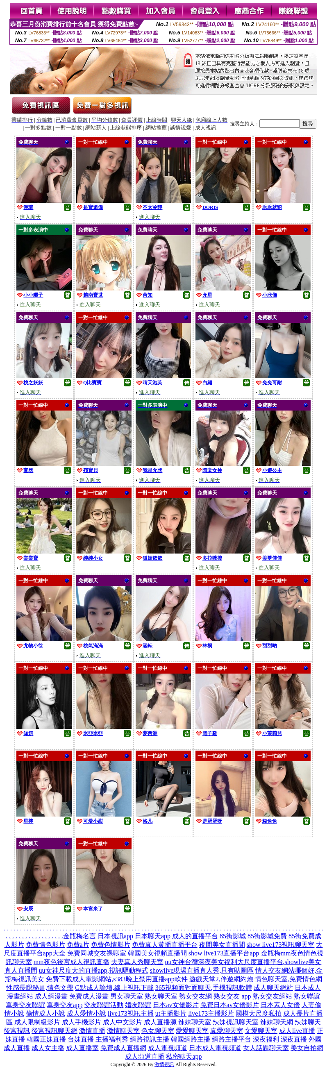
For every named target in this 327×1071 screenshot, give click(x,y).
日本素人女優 (280, 1004)
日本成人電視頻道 (215, 1047)
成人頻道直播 (144, 1056)
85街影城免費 (267, 936)
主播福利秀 (111, 1039)
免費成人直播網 (123, 1047)
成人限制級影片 (37, 1022)
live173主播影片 (211, 1013)
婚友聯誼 (138, 1004)
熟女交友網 (195, 996)
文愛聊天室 (261, 1030)
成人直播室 (82, 1047)
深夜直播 (294, 1039)
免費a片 (78, 944)
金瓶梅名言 (79, 936)
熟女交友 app (232, 996)
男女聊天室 (126, 996)
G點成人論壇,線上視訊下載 (114, 987)
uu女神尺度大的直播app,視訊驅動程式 (93, 970)
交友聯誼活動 (103, 1004)
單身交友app (64, 1004)
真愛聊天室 (226, 1030)
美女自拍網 (307, 1047)
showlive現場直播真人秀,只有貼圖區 (202, 970)
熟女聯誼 (307, 996)
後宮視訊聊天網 (54, 1030)
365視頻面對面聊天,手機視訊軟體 (203, 987)
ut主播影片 (170, 1013)
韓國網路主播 (190, 1039)
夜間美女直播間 (222, 944)
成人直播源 (160, 1022)
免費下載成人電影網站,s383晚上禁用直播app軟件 (116, 979)
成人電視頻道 (167, 1047)
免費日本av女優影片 (229, 1004)
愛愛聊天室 (192, 1030)
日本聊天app (152, 936)
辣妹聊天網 (276, 1022)
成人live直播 (297, 1030)
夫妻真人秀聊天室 (137, 961)
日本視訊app (115, 936)
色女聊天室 (157, 1030)
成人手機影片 (81, 1022)
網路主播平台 (231, 1039)
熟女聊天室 (161, 996)
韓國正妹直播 (46, 1039)
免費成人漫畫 (89, 996)
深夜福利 (266, 1039)
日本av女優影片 (175, 1004)
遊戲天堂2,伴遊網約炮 (221, 979)
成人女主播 (48, 1047)
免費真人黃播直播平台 (165, 944)
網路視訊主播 (149, 1039)
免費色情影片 (110, 944)
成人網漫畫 (51, 996)
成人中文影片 (122, 1022)
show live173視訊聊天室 (281, 944)
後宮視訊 (17, 1030)
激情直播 (92, 1030)
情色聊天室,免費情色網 (288, 979)
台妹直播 (81, 1039)
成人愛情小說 (86, 1013)
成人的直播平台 (195, 936)
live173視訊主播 (131, 1013)
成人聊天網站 (273, 987)
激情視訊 (164, 1064)
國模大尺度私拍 (259, 1013)
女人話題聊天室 (266, 1047)
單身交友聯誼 (25, 1004)
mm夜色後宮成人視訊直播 (71, 961)
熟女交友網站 (272, 996)
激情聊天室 (123, 1030)
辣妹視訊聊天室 (236, 1022)
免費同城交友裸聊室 (96, 953)
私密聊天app (184, 1056)
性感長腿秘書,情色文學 (39, 987)
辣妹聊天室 (194, 1022)
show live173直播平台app (223, 953)
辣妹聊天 (308, 1022)
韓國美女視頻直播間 (157, 953)
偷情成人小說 (45, 1013)
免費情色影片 (45, 944)
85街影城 (233, 936)
